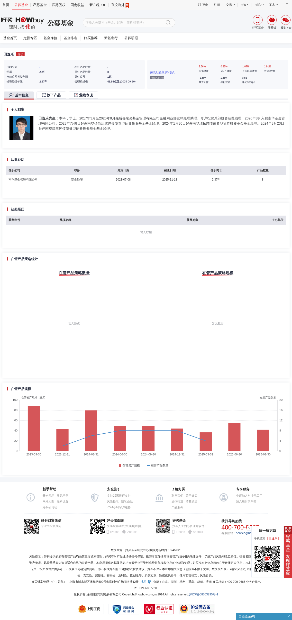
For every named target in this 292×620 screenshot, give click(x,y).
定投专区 (30, 38)
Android (132, 532)
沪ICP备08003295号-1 (203, 594)
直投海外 (120, 5)
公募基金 (21, 5)
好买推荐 (91, 38)
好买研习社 (50, 507)
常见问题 (62, 495)
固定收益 (77, 5)
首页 (5, 5)
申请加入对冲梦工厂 (249, 495)
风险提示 (113, 501)
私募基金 (40, 5)
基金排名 (70, 38)
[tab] (20, 95)
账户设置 (62, 501)
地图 (143, 582)
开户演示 (48, 495)
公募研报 (131, 38)
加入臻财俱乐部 (246, 501)
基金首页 (10, 38)
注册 (217, 5)
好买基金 (179, 520)
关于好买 (191, 495)
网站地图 (48, 501)
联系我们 (177, 495)
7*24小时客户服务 (119, 507)
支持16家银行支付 (119, 495)
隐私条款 (127, 501)
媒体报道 (177, 501)
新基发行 (111, 38)
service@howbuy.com (250, 533)
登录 (205, 5)
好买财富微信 (51, 520)
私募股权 (58, 5)
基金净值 (50, 38)
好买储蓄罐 (115, 520)
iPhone (114, 532)
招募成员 (191, 501)
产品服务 (177, 507)
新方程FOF (97, 5)
